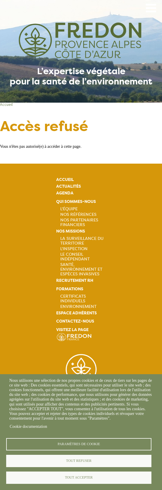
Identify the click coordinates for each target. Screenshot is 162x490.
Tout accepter (79, 477)
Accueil (6, 104)
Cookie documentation (28, 426)
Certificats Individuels (73, 299)
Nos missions (70, 231)
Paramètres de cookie (79, 444)
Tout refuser (78, 461)
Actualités (68, 186)
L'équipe (69, 208)
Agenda (65, 193)
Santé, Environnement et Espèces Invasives (81, 269)
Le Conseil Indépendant (75, 257)
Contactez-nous (75, 321)
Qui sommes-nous (76, 201)
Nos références (78, 214)
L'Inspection (74, 248)
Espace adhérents (76, 313)
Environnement (78, 306)
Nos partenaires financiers (79, 222)
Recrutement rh (74, 280)
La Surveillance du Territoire (81, 241)
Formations (69, 289)
